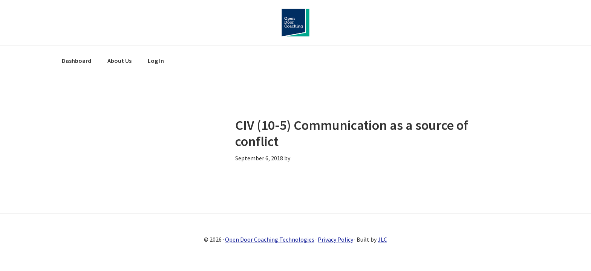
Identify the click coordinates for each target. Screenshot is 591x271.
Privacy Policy (335, 239)
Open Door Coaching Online (295, 23)
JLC (382, 239)
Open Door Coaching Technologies (269, 239)
